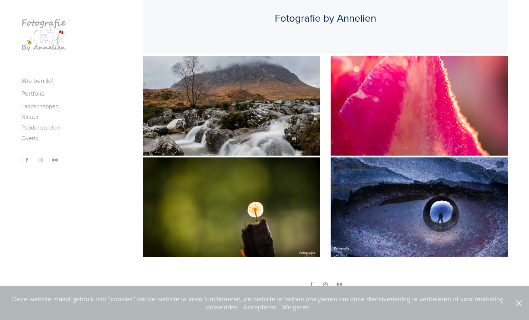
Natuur (30, 117)
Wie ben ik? (37, 80)
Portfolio (33, 93)
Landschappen (40, 106)
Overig (30, 138)
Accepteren (260, 307)
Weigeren (296, 307)
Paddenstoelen (40, 127)
